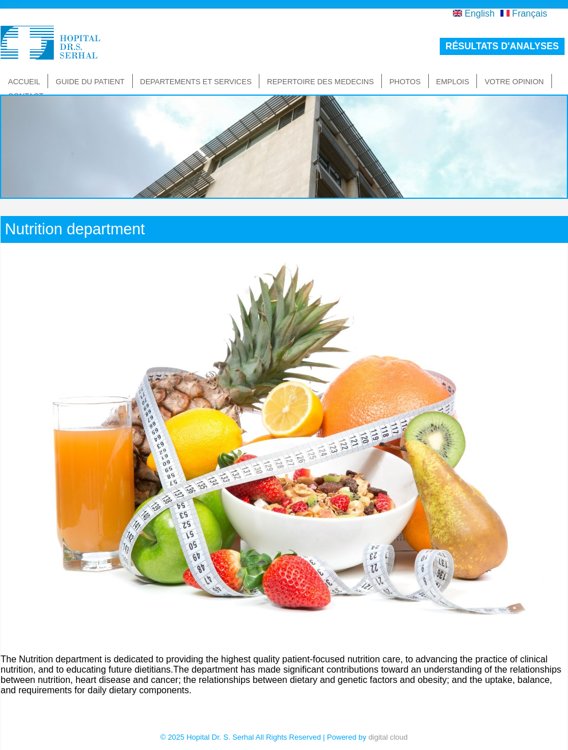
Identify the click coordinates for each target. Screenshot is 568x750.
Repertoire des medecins (320, 81)
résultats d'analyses (502, 46)
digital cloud (388, 737)
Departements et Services (196, 81)
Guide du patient (90, 81)
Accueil (24, 81)
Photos (405, 81)
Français (523, 13)
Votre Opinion (513, 81)
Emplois (453, 81)
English (474, 13)
